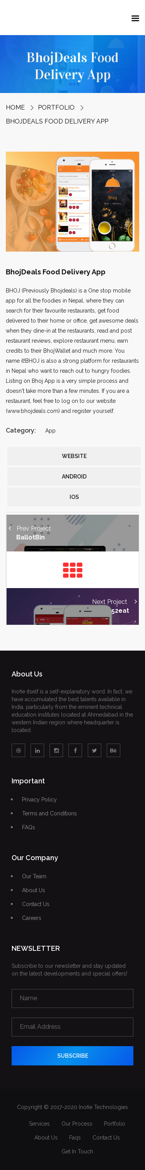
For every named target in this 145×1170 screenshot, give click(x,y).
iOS (74, 497)
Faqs (75, 1137)
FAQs (28, 827)
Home (15, 107)
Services (39, 1124)
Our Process (76, 1124)
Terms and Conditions (49, 813)
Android (74, 476)
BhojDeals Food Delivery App (57, 121)
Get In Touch (77, 1151)
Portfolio (56, 107)
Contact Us (35, 904)
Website (74, 456)
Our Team (34, 876)
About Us (33, 890)
